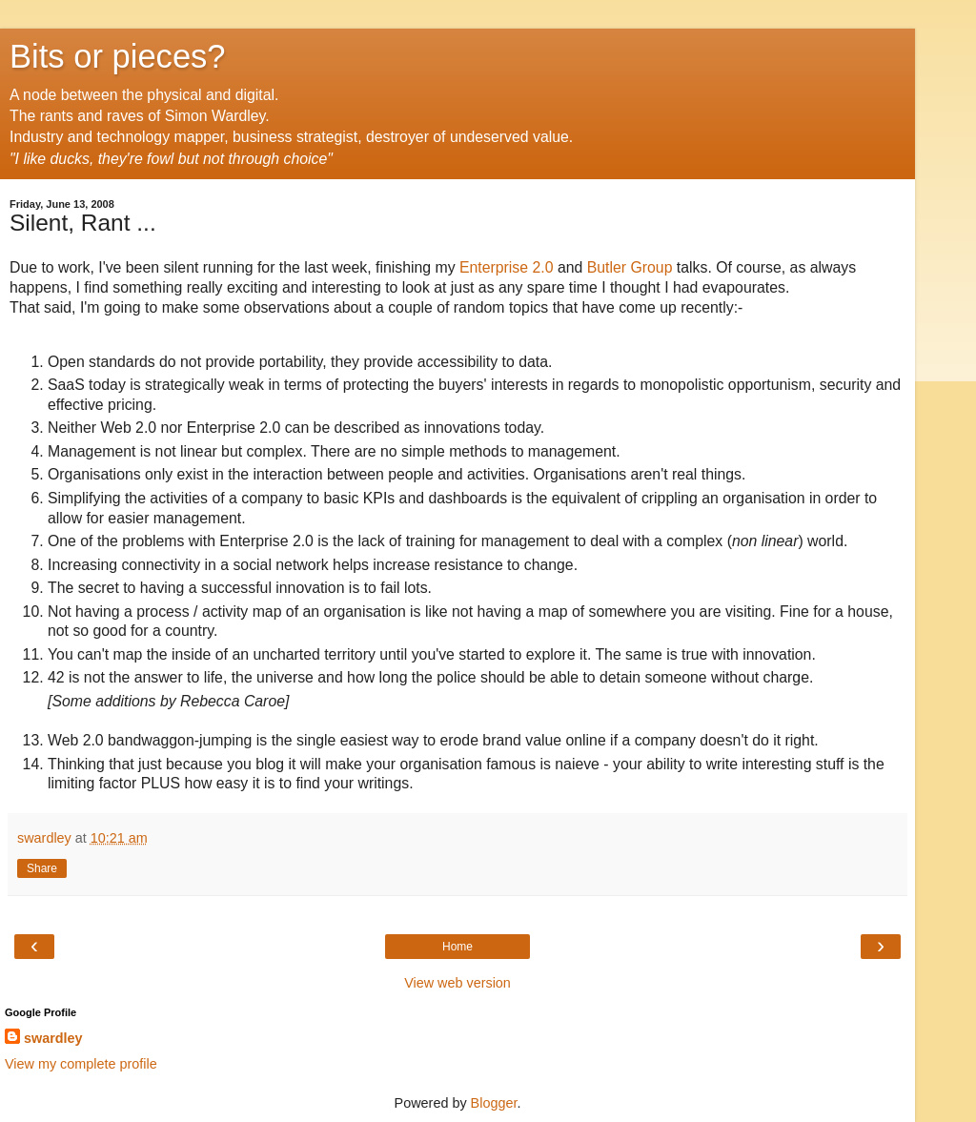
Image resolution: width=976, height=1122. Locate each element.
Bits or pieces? (118, 56)
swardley (53, 1038)
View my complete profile (81, 1063)
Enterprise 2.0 (506, 267)
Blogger (494, 1103)
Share (42, 868)
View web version (457, 982)
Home (457, 946)
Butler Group (630, 267)
